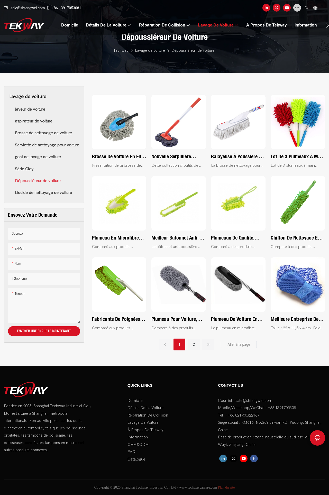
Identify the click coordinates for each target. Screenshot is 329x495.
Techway (121, 50)
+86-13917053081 (63, 8)
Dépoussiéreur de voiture (192, 50)
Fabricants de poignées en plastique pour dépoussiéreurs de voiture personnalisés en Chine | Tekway (119, 319)
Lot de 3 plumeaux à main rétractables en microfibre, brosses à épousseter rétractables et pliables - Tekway (297, 156)
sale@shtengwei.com (24, 8)
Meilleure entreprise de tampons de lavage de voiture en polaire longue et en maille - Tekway (297, 319)
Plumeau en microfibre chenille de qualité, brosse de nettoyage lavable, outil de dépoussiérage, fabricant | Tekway (118, 238)
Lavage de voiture (150, 50)
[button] (327, 25)
